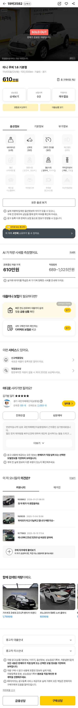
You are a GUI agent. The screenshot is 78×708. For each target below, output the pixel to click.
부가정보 (63, 126)
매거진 (57, 487)
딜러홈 (67, 403)
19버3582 (19, 4)
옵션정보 (14, 126)
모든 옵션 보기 (39, 202)
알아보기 (39, 310)
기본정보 (39, 126)
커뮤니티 (21, 487)
